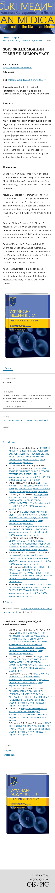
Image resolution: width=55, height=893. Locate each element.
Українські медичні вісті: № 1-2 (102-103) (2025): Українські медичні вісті (29, 478)
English (8, 750)
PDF (9, 368)
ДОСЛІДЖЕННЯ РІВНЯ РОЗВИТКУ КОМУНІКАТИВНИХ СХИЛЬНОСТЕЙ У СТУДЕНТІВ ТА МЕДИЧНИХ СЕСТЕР (28, 498)
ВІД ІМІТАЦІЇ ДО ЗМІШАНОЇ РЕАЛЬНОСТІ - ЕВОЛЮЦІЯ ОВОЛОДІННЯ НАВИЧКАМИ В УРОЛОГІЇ (29, 558)
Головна (7, 37)
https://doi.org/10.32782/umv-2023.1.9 (27, 79)
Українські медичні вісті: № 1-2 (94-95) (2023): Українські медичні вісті (28, 533)
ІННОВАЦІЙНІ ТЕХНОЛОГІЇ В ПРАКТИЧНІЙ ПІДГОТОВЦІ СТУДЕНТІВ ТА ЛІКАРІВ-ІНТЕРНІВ (29, 471)
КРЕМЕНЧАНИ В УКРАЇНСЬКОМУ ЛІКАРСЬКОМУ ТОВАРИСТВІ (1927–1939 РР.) (29, 676)
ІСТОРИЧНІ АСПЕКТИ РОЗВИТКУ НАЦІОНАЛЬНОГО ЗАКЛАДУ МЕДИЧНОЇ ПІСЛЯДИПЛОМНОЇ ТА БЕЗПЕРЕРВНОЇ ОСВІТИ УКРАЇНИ (29, 452)
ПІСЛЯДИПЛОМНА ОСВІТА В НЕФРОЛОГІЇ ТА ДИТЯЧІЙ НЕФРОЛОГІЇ (29, 528)
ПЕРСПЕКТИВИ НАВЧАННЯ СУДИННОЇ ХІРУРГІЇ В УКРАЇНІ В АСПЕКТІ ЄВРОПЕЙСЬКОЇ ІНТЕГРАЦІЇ (29, 514)
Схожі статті (10, 442)
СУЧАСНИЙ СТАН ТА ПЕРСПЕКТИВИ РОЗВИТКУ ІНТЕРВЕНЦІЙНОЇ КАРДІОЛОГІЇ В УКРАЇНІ (29, 543)
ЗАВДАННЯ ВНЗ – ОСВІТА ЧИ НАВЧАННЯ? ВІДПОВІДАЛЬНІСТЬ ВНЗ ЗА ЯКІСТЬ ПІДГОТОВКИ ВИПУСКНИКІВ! (30, 587)
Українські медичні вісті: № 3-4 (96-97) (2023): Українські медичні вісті (29, 490)
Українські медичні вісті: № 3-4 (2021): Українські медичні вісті (28, 717)
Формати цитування (14, 406)
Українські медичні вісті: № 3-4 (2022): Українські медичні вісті (30, 562)
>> (11, 602)
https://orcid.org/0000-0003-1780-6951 (17, 68)
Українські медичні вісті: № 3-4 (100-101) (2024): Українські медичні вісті (29, 731)
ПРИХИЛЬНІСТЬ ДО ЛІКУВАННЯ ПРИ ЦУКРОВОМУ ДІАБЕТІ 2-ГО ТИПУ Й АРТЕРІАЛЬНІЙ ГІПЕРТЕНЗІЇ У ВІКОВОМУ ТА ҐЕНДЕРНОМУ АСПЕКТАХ (30, 695)
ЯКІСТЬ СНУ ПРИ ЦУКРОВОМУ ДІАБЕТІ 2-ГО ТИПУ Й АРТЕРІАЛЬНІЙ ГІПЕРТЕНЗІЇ (30, 726)
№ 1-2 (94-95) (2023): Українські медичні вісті (22, 40)
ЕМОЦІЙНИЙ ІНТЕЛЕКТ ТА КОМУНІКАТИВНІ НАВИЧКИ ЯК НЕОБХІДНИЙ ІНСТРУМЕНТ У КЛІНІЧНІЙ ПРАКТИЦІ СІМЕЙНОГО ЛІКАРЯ (29, 571)
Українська (10, 754)
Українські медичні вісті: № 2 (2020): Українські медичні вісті (27, 461)
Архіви (17, 37)
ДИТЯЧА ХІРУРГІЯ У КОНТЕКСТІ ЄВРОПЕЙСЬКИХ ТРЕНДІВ (28, 485)
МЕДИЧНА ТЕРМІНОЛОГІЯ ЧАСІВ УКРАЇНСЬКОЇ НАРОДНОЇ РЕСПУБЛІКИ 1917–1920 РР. (28, 711)
